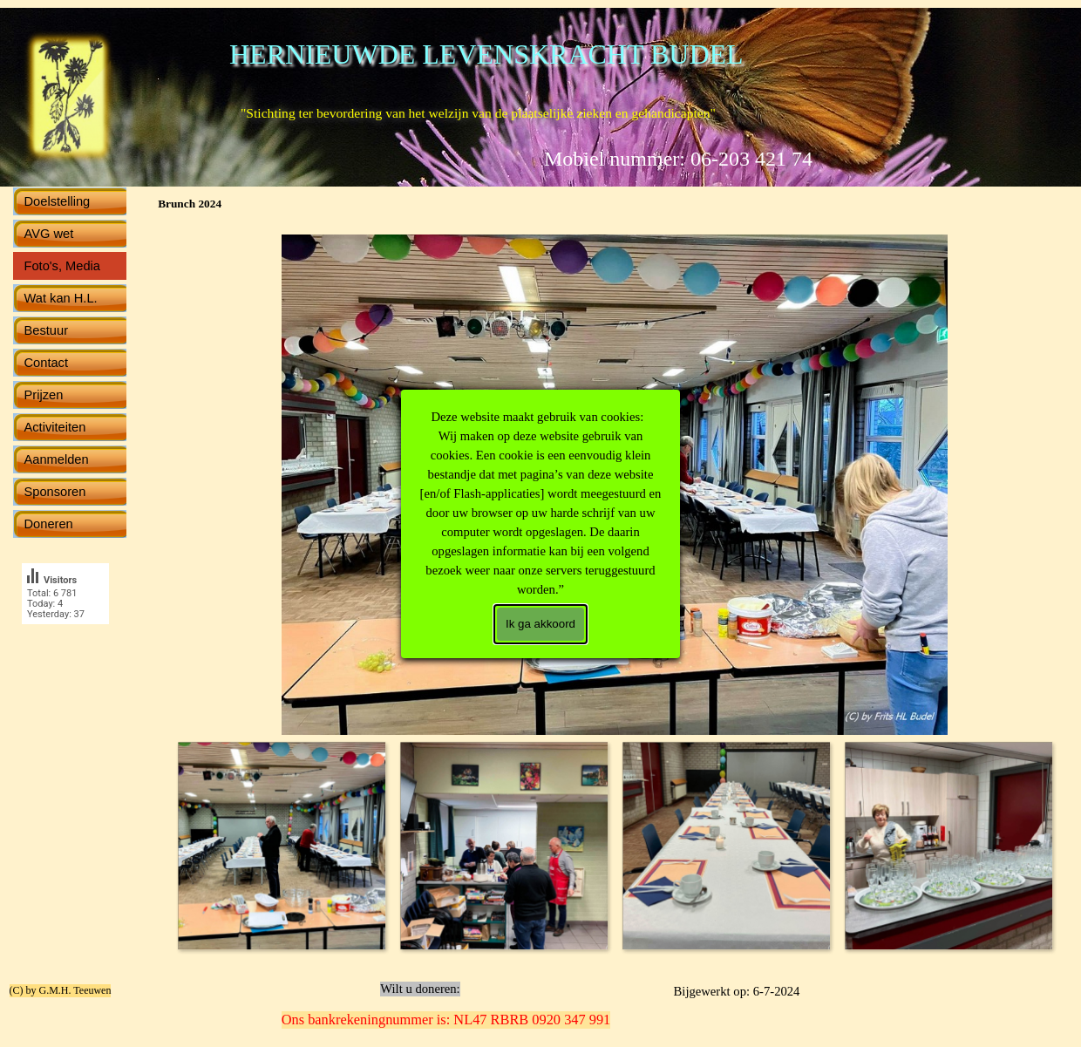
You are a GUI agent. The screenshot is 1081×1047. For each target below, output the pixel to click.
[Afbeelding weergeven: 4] (948, 845)
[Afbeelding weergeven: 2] (503, 845)
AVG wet (49, 234)
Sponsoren (55, 492)
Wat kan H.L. (61, 298)
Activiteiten (55, 427)
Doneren (48, 524)
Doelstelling (57, 201)
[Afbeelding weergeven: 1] (281, 845)
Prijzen (44, 395)
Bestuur (46, 330)
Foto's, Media (62, 266)
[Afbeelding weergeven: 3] (726, 845)
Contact (46, 363)
